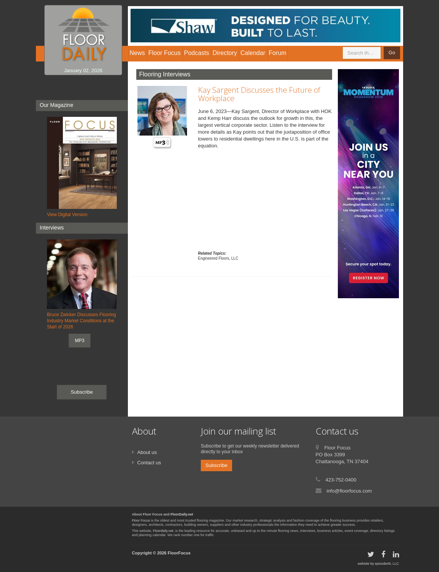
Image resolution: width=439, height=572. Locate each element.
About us (147, 452)
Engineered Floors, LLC (218, 258)
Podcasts (196, 53)
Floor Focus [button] (164, 53)
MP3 (79, 340)
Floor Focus (141, 520)
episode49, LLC (387, 564)
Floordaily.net (163, 531)
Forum (277, 53)
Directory (225, 53)
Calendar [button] (252, 53)
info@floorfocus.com (349, 491)
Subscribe (82, 392)
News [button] (137, 53)
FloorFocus (179, 553)
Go (392, 52)
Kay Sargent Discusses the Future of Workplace (259, 94)
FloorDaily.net (182, 514)
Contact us (149, 462)
